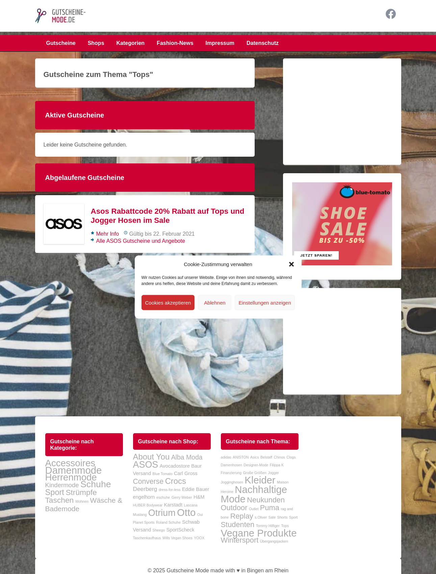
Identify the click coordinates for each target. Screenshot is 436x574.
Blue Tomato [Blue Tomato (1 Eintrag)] (163, 474)
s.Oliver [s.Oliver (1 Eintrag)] (261, 517)
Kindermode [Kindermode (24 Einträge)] (62, 485)
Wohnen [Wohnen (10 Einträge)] (82, 501)
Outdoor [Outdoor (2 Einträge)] (234, 507)
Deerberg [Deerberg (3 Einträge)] (145, 489)
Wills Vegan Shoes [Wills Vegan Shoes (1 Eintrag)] (177, 538)
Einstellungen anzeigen (264, 302)
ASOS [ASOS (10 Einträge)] (145, 465)
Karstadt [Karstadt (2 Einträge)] (173, 504)
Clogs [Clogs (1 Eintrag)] (291, 457)
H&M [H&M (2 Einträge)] (199, 497)
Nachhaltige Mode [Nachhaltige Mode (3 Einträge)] (254, 494)
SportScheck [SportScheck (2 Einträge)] (180, 529)
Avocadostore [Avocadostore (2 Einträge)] (175, 466)
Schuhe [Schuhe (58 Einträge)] (95, 484)
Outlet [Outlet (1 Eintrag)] (253, 509)
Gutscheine (61, 43)
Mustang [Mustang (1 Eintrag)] (140, 515)
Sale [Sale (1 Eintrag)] (272, 517)
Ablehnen (214, 302)
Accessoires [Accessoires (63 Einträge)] (70, 463)
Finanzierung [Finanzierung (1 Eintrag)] (231, 473)
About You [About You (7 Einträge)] (151, 456)
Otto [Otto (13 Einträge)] (186, 512)
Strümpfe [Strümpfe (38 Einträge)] (81, 492)
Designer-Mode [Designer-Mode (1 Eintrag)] (255, 465)
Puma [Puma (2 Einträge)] (269, 507)
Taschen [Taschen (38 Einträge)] (59, 500)
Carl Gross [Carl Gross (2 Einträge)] (186, 473)
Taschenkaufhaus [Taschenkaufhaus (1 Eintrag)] (147, 538)
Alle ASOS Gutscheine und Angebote (140, 241)
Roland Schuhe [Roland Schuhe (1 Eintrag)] (168, 522)
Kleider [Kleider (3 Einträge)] (260, 480)
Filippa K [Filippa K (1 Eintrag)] (277, 465)
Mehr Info (107, 234)
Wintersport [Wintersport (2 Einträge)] (240, 540)
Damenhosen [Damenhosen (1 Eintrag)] (231, 465)
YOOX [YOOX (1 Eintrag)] (199, 538)
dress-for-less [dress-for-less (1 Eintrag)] (170, 490)
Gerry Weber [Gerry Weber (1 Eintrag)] (182, 497)
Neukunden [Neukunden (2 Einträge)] (266, 500)
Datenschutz (263, 43)
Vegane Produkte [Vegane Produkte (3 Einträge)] (259, 533)
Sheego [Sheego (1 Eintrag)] (159, 530)
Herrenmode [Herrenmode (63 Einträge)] (71, 477)
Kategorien (131, 43)
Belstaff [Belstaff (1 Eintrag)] (266, 457)
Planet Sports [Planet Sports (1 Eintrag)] (144, 522)
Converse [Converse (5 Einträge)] (148, 481)
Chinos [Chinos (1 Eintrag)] (279, 457)
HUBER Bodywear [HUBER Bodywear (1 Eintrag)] (148, 505)
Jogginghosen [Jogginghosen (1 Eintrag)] (232, 482)
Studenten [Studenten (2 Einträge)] (238, 524)
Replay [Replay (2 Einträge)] (241, 516)
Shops (96, 43)
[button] (291, 264)
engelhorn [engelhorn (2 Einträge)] (144, 497)
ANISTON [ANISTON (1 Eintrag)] (241, 457)
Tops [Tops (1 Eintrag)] (285, 526)
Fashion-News (175, 43)
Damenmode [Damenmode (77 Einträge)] (73, 470)
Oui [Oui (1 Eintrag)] (200, 515)
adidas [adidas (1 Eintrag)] (226, 457)
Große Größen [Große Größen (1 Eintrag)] (254, 473)
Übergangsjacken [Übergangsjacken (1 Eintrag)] (274, 541)
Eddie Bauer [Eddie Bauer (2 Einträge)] (195, 489)
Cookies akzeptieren (168, 302)
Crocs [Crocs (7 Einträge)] (175, 481)
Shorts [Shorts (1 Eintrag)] (282, 517)
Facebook (390, 13)
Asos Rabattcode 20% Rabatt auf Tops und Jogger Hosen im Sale (168, 216)
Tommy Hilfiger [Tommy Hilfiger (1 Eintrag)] (268, 526)
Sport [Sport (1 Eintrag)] (293, 517)
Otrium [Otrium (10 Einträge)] (162, 513)
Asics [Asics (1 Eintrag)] (254, 457)
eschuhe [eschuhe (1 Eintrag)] (163, 497)
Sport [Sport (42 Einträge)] (54, 492)
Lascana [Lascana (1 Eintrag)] (190, 505)
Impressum (220, 43)
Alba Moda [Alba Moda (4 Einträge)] (187, 457)
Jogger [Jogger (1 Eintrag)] (273, 473)
